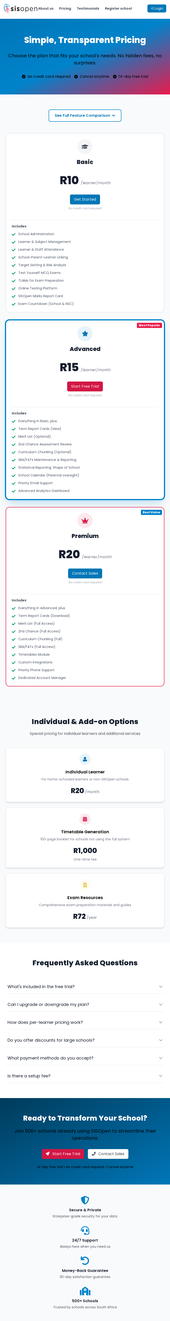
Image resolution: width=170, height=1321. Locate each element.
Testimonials (88, 8)
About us (46, 8)
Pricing (65, 8)
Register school (118, 8)
